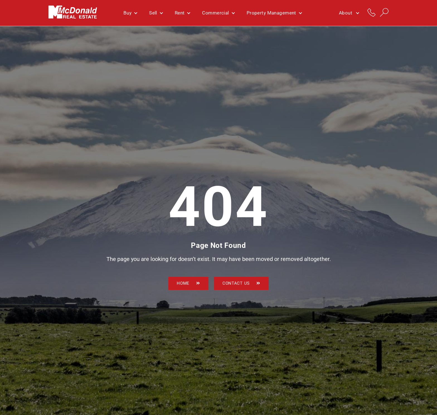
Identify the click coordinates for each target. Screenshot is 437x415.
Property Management (274, 13)
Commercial (218, 13)
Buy (130, 13)
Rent (182, 13)
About (349, 13)
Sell (155, 13)
